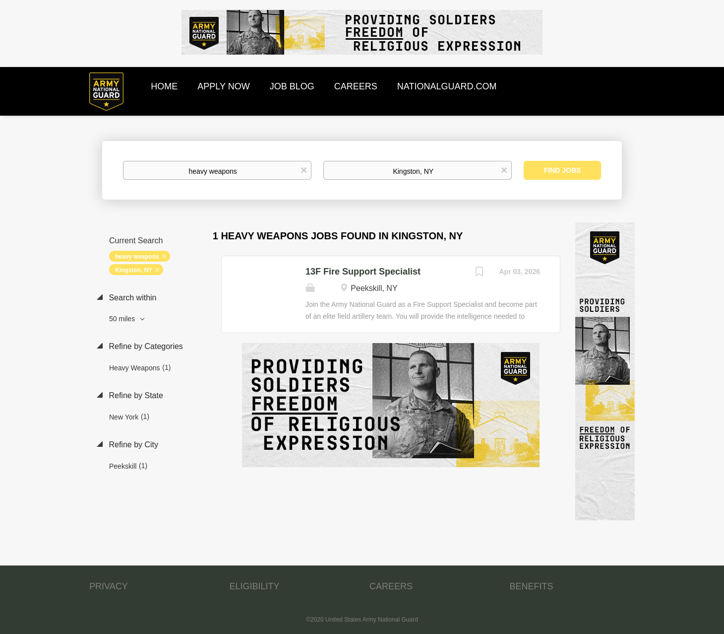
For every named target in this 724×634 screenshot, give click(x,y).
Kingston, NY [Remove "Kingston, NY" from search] (133, 270)
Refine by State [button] (135, 395)
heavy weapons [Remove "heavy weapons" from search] (137, 256)
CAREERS (391, 586)
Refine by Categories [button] (145, 346)
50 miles (123, 319)
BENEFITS (531, 586)
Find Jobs (562, 170)
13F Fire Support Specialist (363, 272)
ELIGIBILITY (255, 586)
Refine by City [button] (132, 444)
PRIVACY (108, 586)
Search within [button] (132, 297)
